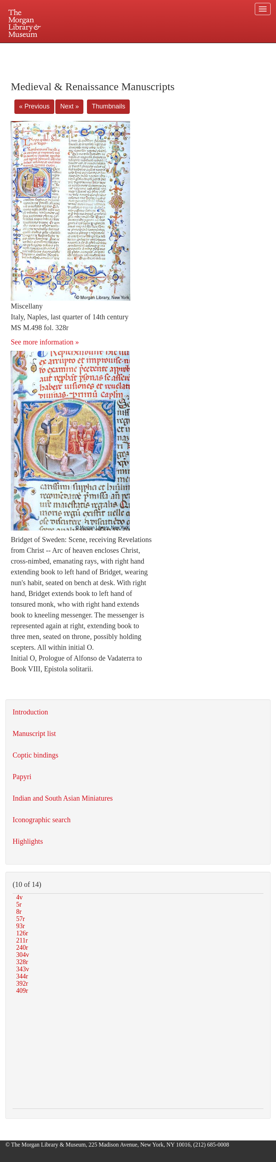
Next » (69, 106)
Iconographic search (42, 820)
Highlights (28, 841)
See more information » (45, 342)
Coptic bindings (35, 755)
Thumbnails (108, 106)
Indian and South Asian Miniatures (63, 798)
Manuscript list (34, 733)
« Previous (34, 106)
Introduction (30, 712)
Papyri (22, 777)
